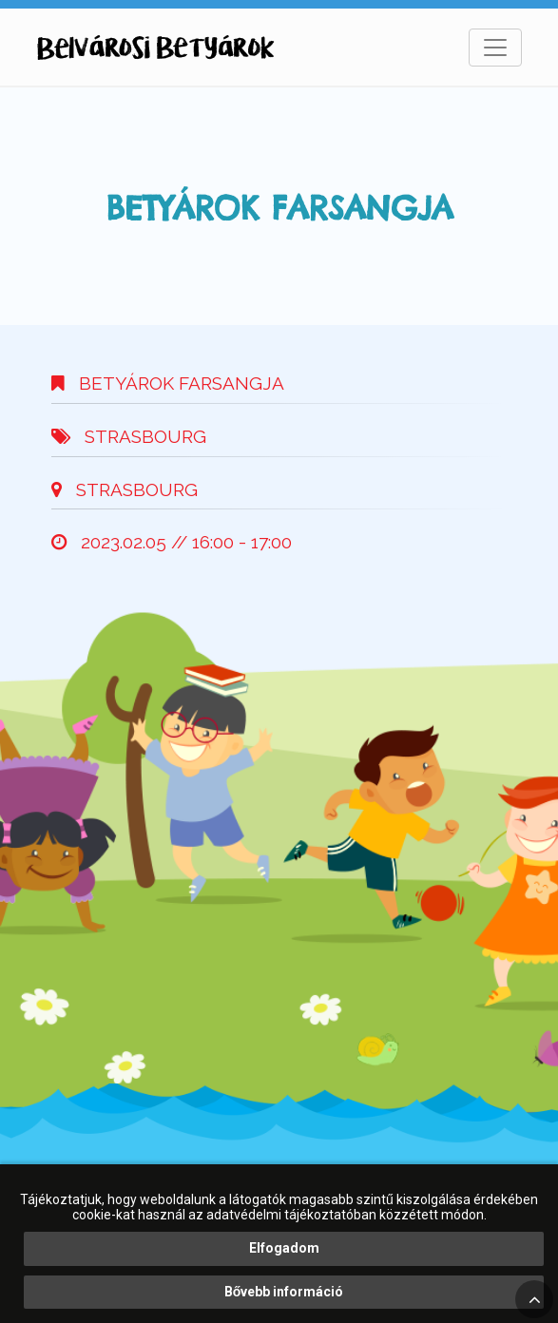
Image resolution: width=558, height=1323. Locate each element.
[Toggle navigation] (495, 48)
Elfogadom (284, 1248)
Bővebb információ (284, 1291)
